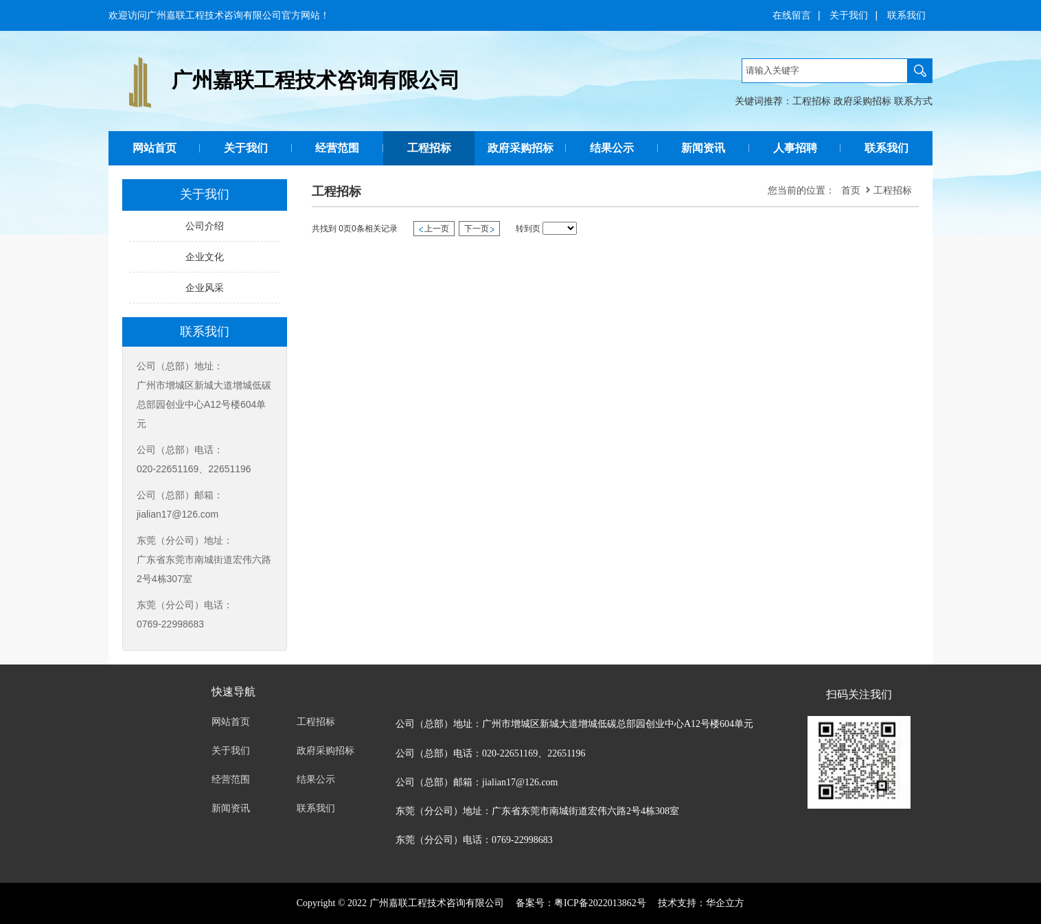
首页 (850, 190)
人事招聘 (795, 148)
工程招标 (811, 100)
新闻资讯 (703, 148)
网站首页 (154, 148)
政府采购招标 (862, 100)
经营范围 (337, 148)
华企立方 (725, 903)
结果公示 (612, 148)
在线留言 (792, 15)
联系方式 (913, 100)
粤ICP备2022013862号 (600, 903)
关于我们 (849, 15)
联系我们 (906, 15)
